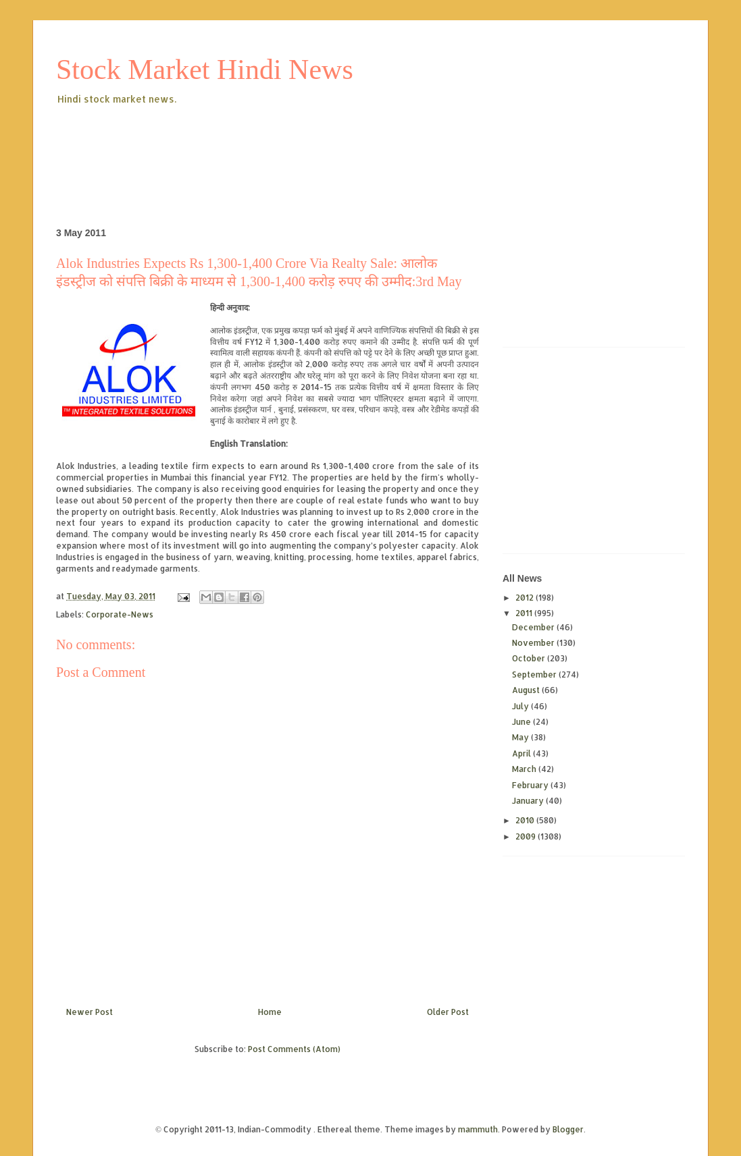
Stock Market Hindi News (204, 69)
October (529, 658)
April (522, 753)
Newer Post (89, 1012)
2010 (525, 820)
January (529, 801)
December (534, 627)
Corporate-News (119, 614)
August (527, 690)
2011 (524, 613)
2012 (525, 598)
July (521, 706)
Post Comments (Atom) (294, 1049)
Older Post (448, 1012)
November (534, 643)
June (522, 722)
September (535, 674)
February (531, 785)
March (525, 769)
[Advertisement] (302, 144)
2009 (526, 836)
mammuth (478, 1129)
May (521, 737)
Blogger (568, 1129)
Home (270, 1012)
